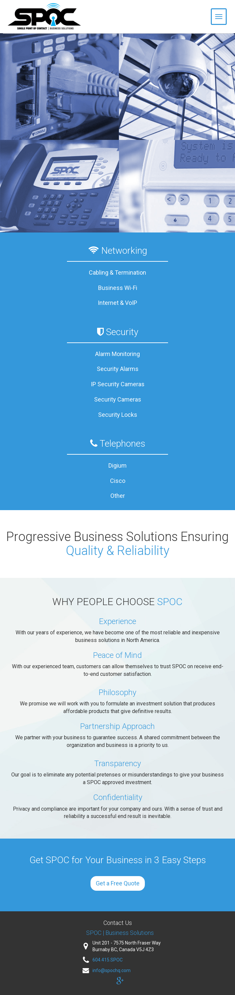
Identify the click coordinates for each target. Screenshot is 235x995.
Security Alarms (118, 368)
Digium (117, 465)
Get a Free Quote (118, 883)
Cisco (117, 480)
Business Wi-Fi (117, 287)
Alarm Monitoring (117, 353)
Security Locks (117, 414)
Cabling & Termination (117, 272)
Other (117, 495)
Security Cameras (117, 399)
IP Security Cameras (118, 384)
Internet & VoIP (117, 302)
